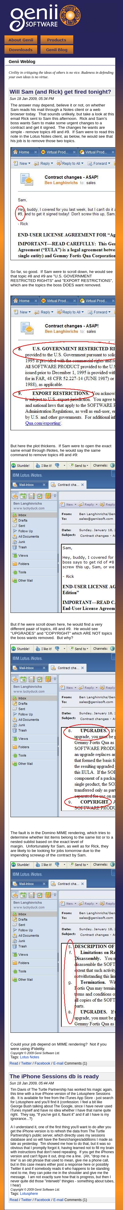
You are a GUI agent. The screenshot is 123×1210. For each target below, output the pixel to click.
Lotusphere (29, 1194)
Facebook (42, 1063)
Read (14, 1063)
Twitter (26, 1063)
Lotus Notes (29, 1057)
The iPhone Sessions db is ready (54, 1076)
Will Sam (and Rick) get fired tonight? (60, 92)
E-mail (58, 1063)
